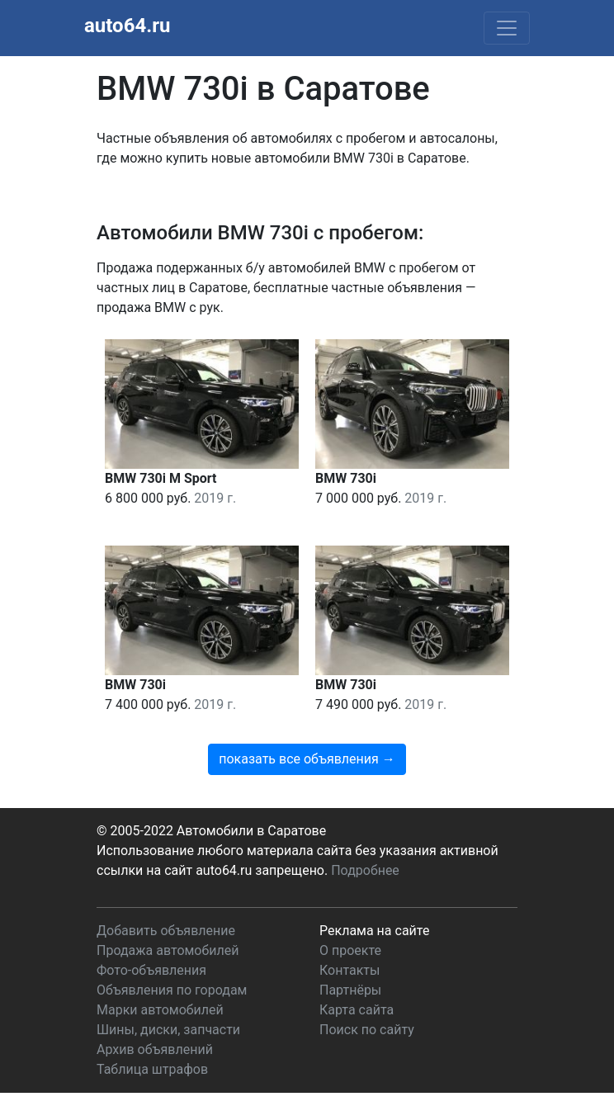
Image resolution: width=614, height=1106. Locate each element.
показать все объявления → (307, 759)
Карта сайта (356, 1010)
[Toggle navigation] (507, 28)
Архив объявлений (155, 1049)
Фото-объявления (151, 970)
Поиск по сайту (366, 1029)
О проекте (350, 950)
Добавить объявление (166, 930)
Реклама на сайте (374, 930)
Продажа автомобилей (168, 950)
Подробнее (365, 870)
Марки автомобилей (160, 1010)
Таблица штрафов (152, 1069)
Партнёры (350, 990)
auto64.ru (127, 25)
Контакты (349, 970)
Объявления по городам (172, 990)
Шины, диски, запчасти (168, 1029)
